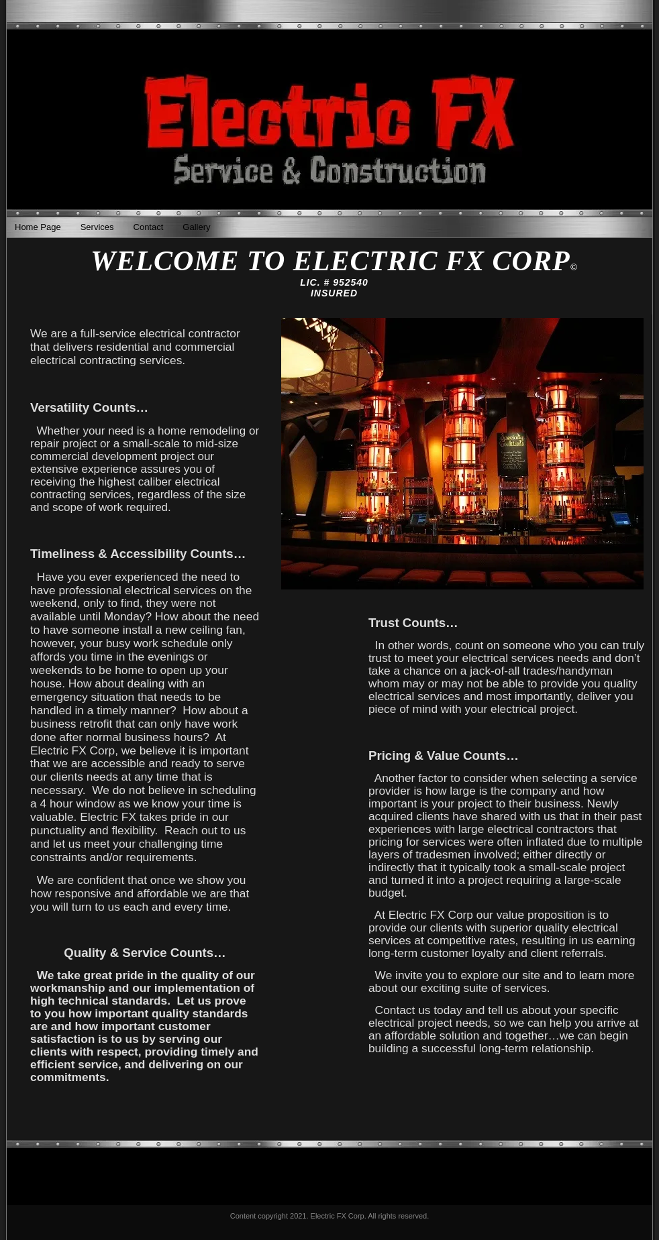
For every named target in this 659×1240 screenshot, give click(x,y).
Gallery (196, 227)
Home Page (38, 227)
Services (97, 227)
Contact (149, 227)
